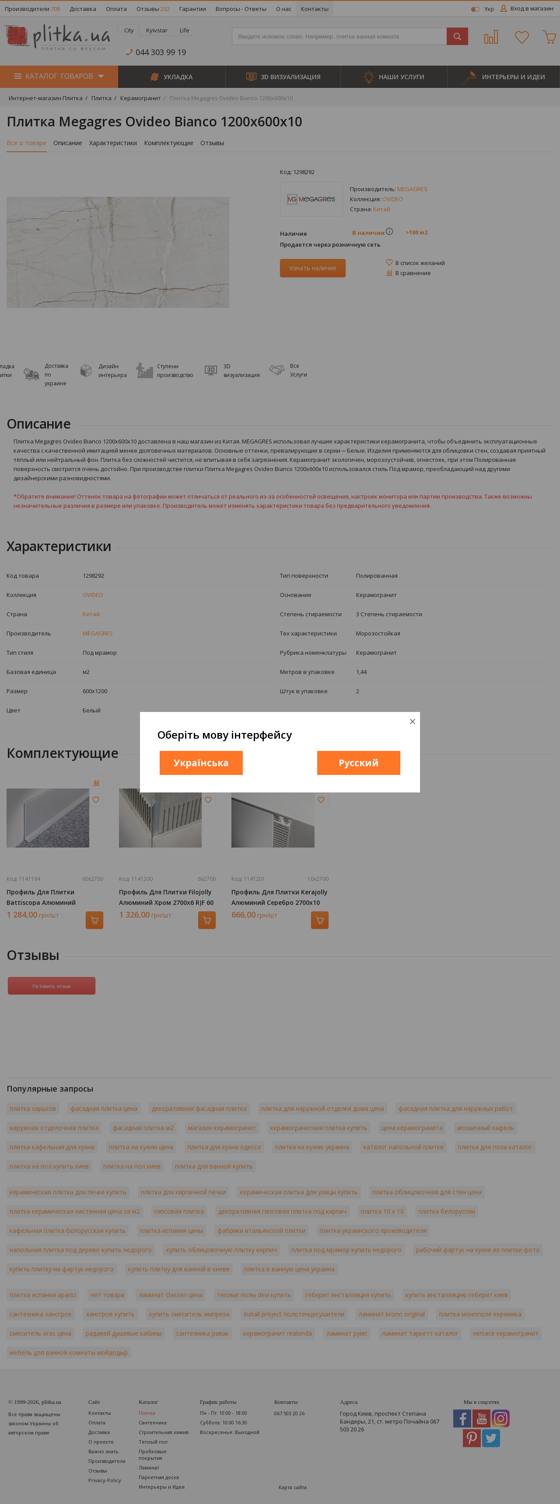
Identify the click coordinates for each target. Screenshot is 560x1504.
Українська (201, 763)
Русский (359, 763)
